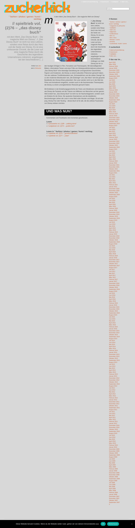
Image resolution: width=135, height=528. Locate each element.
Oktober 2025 (113, 74)
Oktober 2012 (113, 382)
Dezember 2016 (114, 283)
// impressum (104, 2)
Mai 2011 (112, 415)
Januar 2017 (113, 281)
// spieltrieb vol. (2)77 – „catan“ (58, 136)
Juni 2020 (112, 200)
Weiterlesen (113, 524)
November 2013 (114, 356)
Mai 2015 (112, 321)
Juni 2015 (112, 319)
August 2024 (113, 102)
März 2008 (112, 490)
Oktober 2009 (113, 453)
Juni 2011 (112, 413)
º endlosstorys (113, 33)
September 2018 (114, 242)
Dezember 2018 (114, 236)
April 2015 (112, 323)
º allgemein (112, 31)
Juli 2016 (112, 293)
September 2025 (114, 76)
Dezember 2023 (114, 117)
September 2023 (114, 123)
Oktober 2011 (113, 405)
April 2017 (112, 275)
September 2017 (114, 265)
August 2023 (113, 125)
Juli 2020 (112, 198)
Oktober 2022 (113, 145)
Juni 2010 (112, 437)
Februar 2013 (113, 374)
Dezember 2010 (114, 425)
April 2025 (112, 86)
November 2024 (114, 96)
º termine (112, 41)
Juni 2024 (112, 106)
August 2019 (113, 220)
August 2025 (113, 78)
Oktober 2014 (113, 334)
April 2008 (112, 488)
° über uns (112, 30)
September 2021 (114, 171)
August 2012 (113, 386)
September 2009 (114, 455)
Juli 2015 (112, 317)
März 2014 (112, 348)
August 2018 (113, 244)
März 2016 (112, 301)
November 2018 (114, 238)
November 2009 (114, 451)
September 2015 (114, 313)
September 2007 (114, 502)
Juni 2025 (112, 82)
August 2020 (113, 196)
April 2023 (112, 133)
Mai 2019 (112, 226)
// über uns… (124, 2)
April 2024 (112, 109)
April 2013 (112, 370)
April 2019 (112, 228)
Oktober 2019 (113, 216)
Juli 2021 (112, 175)
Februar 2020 (113, 208)
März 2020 (112, 206)
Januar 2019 (113, 234)
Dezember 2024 (114, 94)
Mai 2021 (112, 179)
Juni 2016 (112, 295)
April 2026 (112, 62)
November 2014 (114, 332)
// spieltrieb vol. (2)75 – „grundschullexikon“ (63, 133)
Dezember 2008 (114, 473)
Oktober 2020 (113, 192)
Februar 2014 (113, 350)
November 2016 (114, 285)
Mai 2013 (112, 368)
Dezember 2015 (114, 307)
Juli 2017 (112, 269)
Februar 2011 (113, 421)
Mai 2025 (112, 84)
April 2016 (112, 299)
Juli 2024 (112, 104)
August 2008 (113, 480)
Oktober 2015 (113, 311)
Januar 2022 (113, 163)
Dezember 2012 (114, 378)
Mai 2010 (112, 439)
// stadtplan (115, 2)
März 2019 (112, 230)
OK (103, 524)
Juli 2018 (112, 246)
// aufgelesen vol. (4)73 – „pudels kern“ (61, 126)
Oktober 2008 (113, 476)
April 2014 (112, 346)
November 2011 (114, 403)
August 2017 (113, 267)
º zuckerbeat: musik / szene (118, 43)
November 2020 (114, 190)
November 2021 (114, 167)
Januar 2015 (113, 329)
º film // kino (113, 37)
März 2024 (112, 111)
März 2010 (112, 443)
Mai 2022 (112, 155)
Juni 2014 (112, 342)
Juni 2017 (112, 271)
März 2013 (112, 372)
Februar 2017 (113, 279)
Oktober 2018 (113, 240)
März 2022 (112, 159)
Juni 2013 (112, 366)
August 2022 (113, 149)
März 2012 (112, 396)
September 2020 (114, 194)
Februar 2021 (113, 184)
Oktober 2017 (113, 263)
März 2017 (112, 277)
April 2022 (112, 157)
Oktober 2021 (113, 169)
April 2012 (112, 394)
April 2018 (112, 252)
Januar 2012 (113, 400)
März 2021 (112, 182)
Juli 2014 (112, 340)
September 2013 (114, 360)
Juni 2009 (112, 461)
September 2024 (114, 100)
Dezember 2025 (114, 70)
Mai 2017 (112, 273)
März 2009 (112, 467)
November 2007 (114, 498)
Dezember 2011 (114, 402)
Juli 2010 (112, 435)
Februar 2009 (113, 469)
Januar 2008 (113, 494)
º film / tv (112, 35)
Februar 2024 (113, 113)
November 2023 (114, 119)
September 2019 (114, 218)
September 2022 (114, 147)
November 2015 (114, 309)
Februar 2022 (113, 161)
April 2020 (112, 204)
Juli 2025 (112, 80)
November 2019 (114, 214)
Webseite (38, 68)
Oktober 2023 (113, 121)
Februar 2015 (113, 327)
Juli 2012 (112, 388)
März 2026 (112, 64)
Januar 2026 (113, 68)
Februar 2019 (113, 232)
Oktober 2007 (113, 500)
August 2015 (113, 315)
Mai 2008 (112, 486)
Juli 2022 (112, 151)
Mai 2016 (112, 297)
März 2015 (112, 325)
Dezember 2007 (114, 496)
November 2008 (114, 475)
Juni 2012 (112, 390)
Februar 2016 (113, 303)
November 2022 (114, 143)
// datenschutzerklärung (89, 2)
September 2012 (114, 384)
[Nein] (131, 524)
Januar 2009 (113, 471)
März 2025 (112, 88)
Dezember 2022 (114, 141)
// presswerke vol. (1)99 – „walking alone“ (62, 124)
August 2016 (113, 291)
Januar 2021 (113, 186)
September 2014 (114, 336)
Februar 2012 (113, 398)
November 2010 (114, 427)
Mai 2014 (112, 344)
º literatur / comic (114, 39)
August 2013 (113, 362)
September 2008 (114, 478)
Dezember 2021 (114, 165)
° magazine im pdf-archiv (117, 26)
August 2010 (113, 433)
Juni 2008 (112, 484)
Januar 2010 (113, 447)
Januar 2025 (113, 92)
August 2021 (113, 173)
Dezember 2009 (114, 449)
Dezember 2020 (114, 188)
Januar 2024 (113, 115)
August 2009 (113, 457)
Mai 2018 (112, 250)
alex (39, 66)
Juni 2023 (112, 129)
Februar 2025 (113, 90)
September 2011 (114, 407)
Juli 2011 (112, 411)
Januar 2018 (113, 257)
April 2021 (112, 181)
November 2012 (114, 380)
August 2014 (113, 338)
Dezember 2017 (114, 259)
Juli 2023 (112, 127)
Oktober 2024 (113, 98)
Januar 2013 (113, 376)
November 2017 (114, 261)
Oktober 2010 (113, 429)
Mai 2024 (112, 108)
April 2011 (112, 417)
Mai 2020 (112, 202)
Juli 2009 (112, 459)
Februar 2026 (113, 66)
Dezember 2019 (114, 212)
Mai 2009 (112, 463)
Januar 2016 (113, 305)
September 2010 (114, 431)
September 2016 (114, 289)
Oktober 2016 (113, 287)
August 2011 (113, 409)
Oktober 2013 (113, 358)
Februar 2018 (113, 256)
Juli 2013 (112, 364)
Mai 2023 (112, 131)
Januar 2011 (113, 423)
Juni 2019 (112, 224)
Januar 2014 (113, 352)
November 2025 (114, 72)
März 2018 (112, 254)
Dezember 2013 (114, 354)
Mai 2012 (112, 392)
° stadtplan (112, 28)
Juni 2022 (112, 153)
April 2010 (112, 441)
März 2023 (112, 135)
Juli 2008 (112, 482)
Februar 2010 (113, 445)
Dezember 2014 (114, 330)
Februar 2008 (113, 492)
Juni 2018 (112, 248)
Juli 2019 (112, 222)
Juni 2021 (112, 177)
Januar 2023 (113, 139)
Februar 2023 (113, 137)
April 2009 (112, 465)
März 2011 (112, 419)
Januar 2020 (113, 210)
